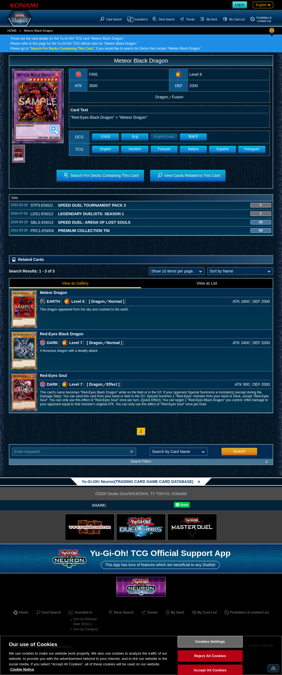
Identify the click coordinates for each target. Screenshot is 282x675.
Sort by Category (85, 629)
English (105, 149)
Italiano (193, 149)
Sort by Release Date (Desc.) (85, 621)
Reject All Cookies (210, 656)
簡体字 (193, 137)
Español (223, 149)
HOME (12, 30)
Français (164, 149)
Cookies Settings (210, 642)
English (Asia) (164, 137)
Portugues (251, 149)
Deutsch (135, 149)
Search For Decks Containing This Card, (62, 48)
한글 (135, 137)
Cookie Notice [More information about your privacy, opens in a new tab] (22, 669)
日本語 (105, 137)
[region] (141, 655)
